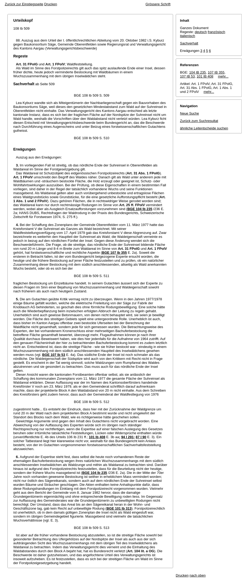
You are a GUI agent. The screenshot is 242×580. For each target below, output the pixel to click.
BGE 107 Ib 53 (53, 355)
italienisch (187, 36)
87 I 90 (141, 437)
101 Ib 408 (97, 437)
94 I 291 (127, 437)
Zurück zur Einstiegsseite (24, 4)
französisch (216, 32)
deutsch (201, 32)
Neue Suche (189, 113)
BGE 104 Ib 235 (139, 209)
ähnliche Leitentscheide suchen (204, 128)
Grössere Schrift (158, 4)
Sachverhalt (189, 43)
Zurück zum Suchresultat (199, 121)
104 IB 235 (197, 72)
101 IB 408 (205, 76)
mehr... (223, 76)
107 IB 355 (216, 72)
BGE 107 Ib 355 (114, 253)
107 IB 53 (187, 76)
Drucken (50, 4)
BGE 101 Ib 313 (119, 508)
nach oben (198, 575)
